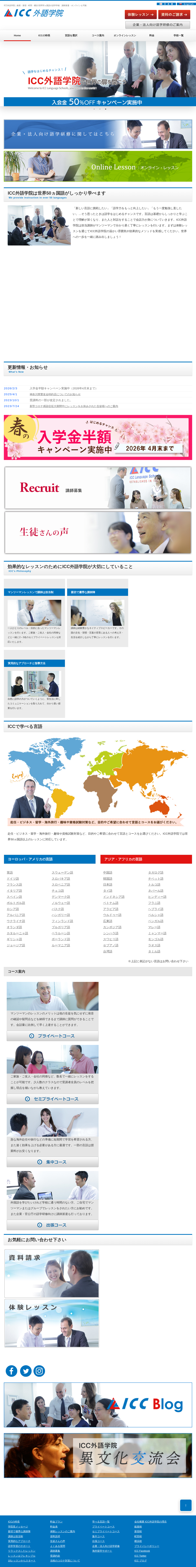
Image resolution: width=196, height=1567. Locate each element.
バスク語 (57, 906)
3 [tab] (106, 109)
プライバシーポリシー (146, 1541)
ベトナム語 (110, 901)
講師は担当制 (15, 1531)
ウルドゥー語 (111, 912)
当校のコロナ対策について (65, 1555)
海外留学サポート (102, 1546)
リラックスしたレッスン (21, 1546)
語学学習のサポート (19, 1541)
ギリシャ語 (14, 935)
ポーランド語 (60, 935)
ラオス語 (154, 941)
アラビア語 (110, 906)
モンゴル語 (155, 935)
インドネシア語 (113, 895)
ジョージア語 (15, 941)
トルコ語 (154, 883)
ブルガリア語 (60, 924)
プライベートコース (103, 1521)
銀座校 (138, 1521)
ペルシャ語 (155, 912)
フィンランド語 (62, 918)
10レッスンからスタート (22, 1555)
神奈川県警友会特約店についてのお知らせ (57, 394)
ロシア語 (12, 906)
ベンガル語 (155, 918)
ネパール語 (155, 889)
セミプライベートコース (106, 1526)
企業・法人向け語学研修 (106, 1541)
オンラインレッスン (125, 35)
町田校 (138, 1531)
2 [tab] (100, 109)
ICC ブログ (140, 1555)
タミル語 (154, 946)
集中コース (98, 1531)
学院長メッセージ (18, 1521)
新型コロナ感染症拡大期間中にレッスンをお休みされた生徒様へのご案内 (77, 406)
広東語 (107, 918)
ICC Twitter (140, 1551)
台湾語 (107, 946)
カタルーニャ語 (17, 929)
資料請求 (55, 1531)
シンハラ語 (110, 929)
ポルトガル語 (15, 901)
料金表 (54, 1521)
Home (17, 35)
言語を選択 (71, 35)
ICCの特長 (44, 35)
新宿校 (138, 1526)
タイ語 (107, 889)
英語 (9, 872)
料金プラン (56, 1516)
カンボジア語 (111, 924)
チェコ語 (57, 889)
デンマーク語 (60, 895)
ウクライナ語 (15, 918)
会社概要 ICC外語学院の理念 (150, 1516)
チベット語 (155, 878)
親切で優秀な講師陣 (19, 1526)
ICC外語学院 (94, 1565)
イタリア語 (14, 889)
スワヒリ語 (110, 935)
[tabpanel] (100, 73)
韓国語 (107, 878)
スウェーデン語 (62, 872)
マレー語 (154, 924)
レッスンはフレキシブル (21, 1551)
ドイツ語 (12, 878)
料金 (151, 35)
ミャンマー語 (156, 929)
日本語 (107, 883)
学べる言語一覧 (101, 1516)
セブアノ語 (110, 941)
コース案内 (98, 35)
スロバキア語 (60, 878)
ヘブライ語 (155, 906)
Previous (11, 74)
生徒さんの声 (57, 1536)
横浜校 (138, 1536)
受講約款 (55, 1551)
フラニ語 (154, 901)
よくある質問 (57, 1541)
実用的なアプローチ (19, 1536)
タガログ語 (155, 872)
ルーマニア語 (60, 941)
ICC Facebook (142, 1546)
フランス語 (14, 883)
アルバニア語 (15, 912)
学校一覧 (179, 35)
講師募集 (55, 1546)
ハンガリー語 (60, 912)
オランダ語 (14, 924)
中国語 (107, 872)
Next (188, 74)
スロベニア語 (60, 883)
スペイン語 (14, 895)
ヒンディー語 (156, 895)
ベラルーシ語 (60, 929)
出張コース (98, 1536)
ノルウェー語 (60, 901)
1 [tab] (94, 109)
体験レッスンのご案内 (62, 1526)
